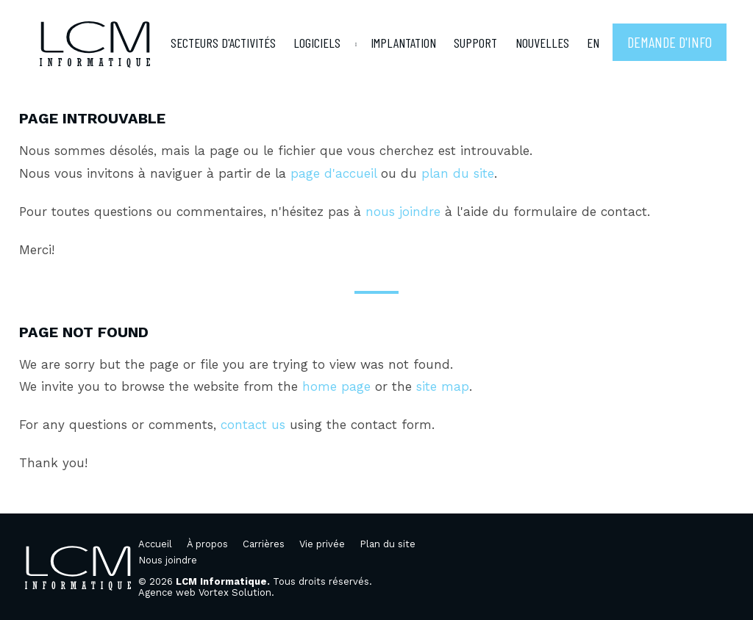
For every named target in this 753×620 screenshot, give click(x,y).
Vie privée (322, 543)
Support (475, 43)
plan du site (457, 173)
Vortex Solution (235, 592)
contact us (253, 424)
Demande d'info (669, 42)
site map (442, 386)
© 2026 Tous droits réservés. (255, 581)
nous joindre (402, 211)
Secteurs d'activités (223, 43)
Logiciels (316, 43)
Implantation (403, 43)
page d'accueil (333, 173)
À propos (207, 543)
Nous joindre (167, 560)
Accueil (155, 543)
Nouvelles (542, 43)
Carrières (264, 543)
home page (336, 386)
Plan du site (387, 543)
